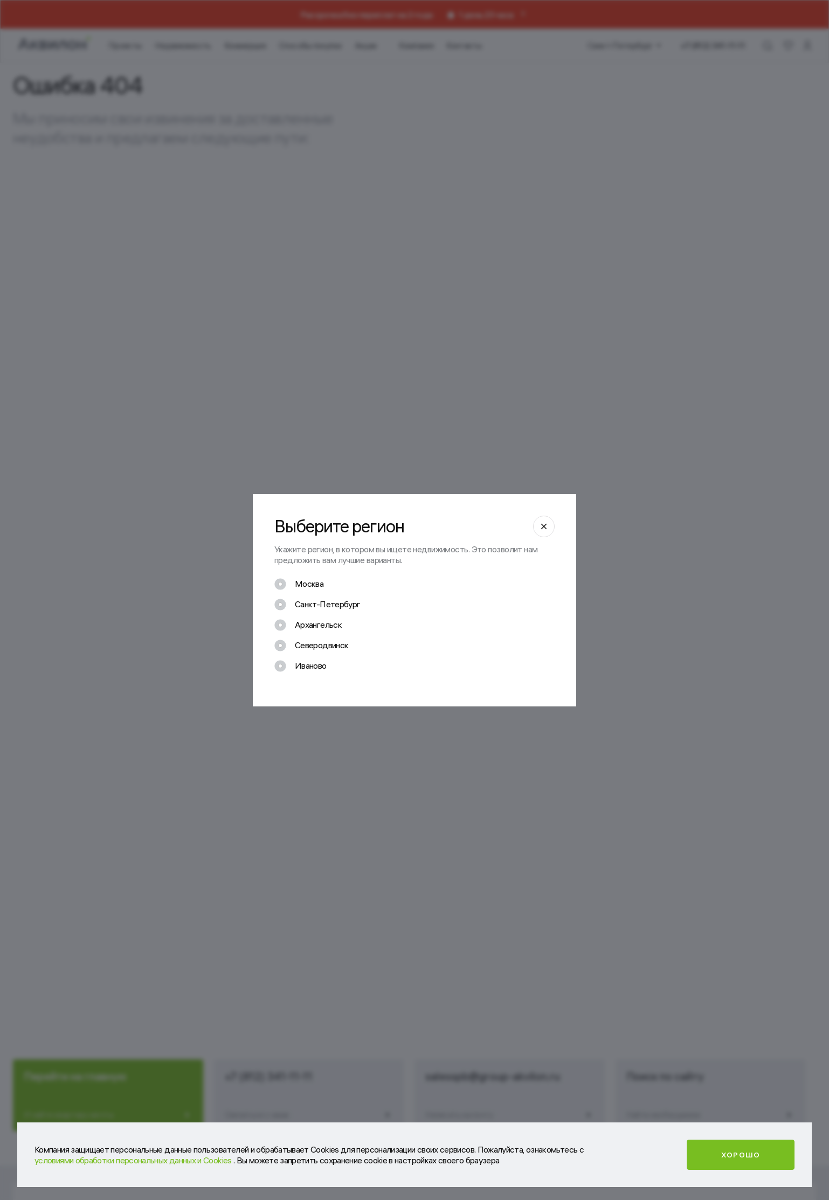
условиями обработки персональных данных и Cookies (133, 1160)
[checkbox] (298, 584)
